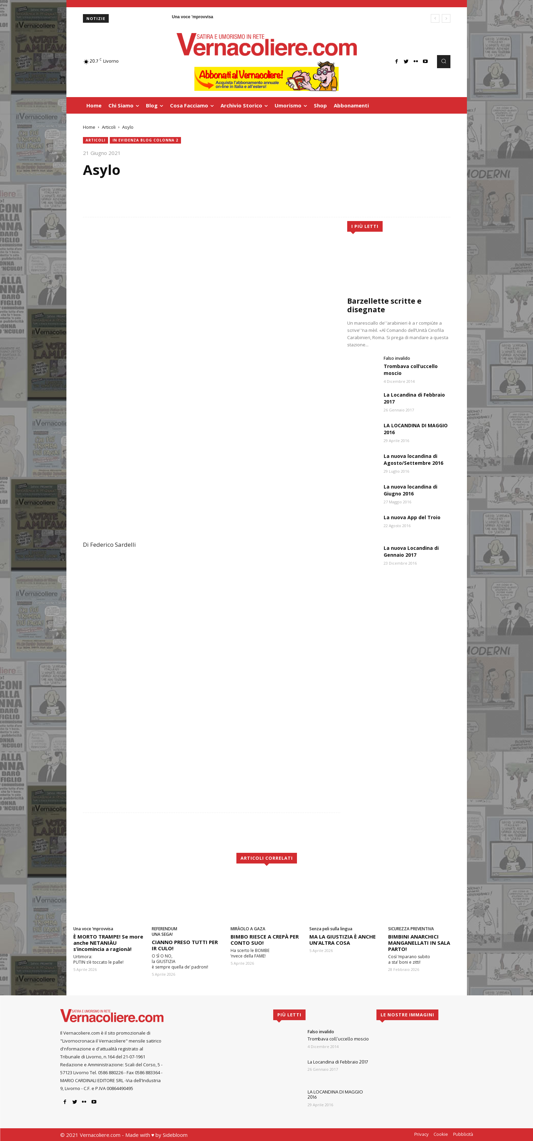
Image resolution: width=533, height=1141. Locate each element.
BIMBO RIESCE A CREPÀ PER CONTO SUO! (265, 939)
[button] (443, 61)
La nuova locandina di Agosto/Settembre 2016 (413, 459)
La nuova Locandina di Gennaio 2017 (411, 551)
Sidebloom (175, 1134)
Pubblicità (463, 1134)
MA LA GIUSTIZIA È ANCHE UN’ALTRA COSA (342, 939)
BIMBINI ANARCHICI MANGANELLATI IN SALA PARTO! (419, 942)
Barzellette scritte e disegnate (384, 305)
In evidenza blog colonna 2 (145, 140)
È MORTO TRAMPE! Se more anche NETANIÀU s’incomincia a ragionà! (108, 942)
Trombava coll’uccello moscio (338, 1038)
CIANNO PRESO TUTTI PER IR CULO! (185, 945)
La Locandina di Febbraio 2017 (338, 1062)
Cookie (441, 1134)
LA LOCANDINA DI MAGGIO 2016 (335, 1094)
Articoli (109, 127)
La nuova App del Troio (412, 517)
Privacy (421, 1134)
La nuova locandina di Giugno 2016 (410, 490)
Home (89, 127)
